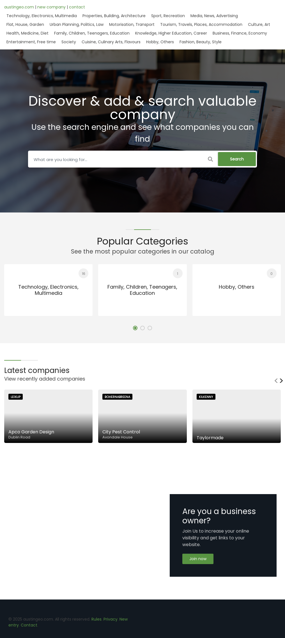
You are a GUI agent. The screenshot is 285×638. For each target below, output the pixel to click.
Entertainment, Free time (31, 42)
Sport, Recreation (168, 16)
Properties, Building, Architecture (114, 16)
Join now (197, 559)
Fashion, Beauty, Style (201, 42)
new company (52, 7)
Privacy (111, 619)
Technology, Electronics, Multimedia (41, 16)
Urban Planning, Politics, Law (77, 24)
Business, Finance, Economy (240, 33)
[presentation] (276, 381)
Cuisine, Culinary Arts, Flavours (111, 42)
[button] (135, 328)
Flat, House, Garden (25, 24)
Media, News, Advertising (214, 16)
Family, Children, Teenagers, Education (92, 33)
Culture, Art (259, 24)
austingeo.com (19, 7)
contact (77, 7)
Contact (29, 625)
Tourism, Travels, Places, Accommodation (201, 24)
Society (68, 42)
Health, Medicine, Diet (27, 33)
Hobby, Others (160, 42)
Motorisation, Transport (132, 24)
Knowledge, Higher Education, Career (171, 33)
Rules (96, 619)
